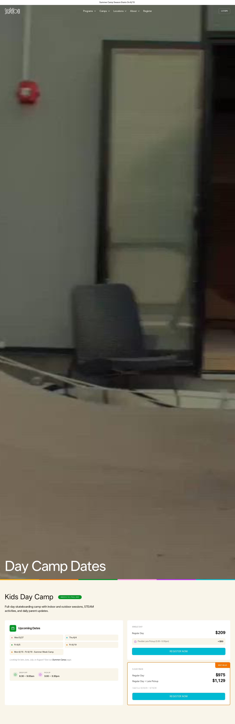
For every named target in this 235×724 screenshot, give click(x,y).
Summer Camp (59, 660)
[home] (12, 11)
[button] (89, 11)
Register (147, 11)
